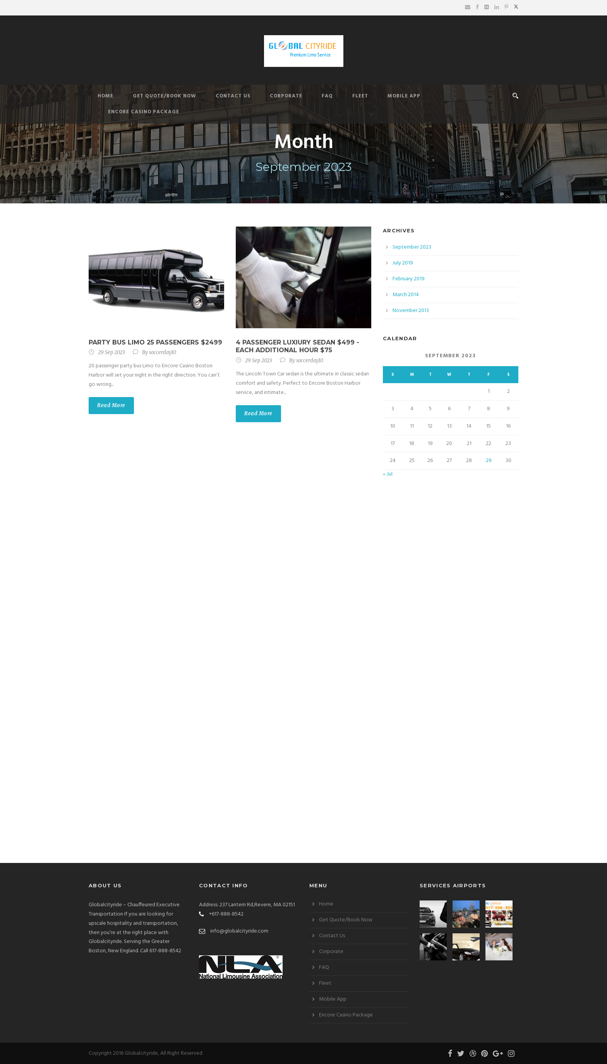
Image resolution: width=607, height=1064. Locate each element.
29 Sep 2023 (111, 352)
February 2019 (409, 279)
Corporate (286, 96)
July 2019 (403, 263)
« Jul (388, 474)
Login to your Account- (114, 7)
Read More (111, 405)
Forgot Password (197, 7)
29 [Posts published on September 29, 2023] (489, 460)
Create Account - (159, 7)
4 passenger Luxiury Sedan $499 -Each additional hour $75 (297, 346)
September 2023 (412, 247)
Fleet (360, 96)
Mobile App (404, 96)
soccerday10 (162, 352)
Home (105, 96)
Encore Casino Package (143, 112)
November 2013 (411, 310)
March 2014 (406, 294)
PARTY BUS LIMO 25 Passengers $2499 (155, 342)
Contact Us (233, 96)
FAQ (327, 96)
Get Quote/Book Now (164, 96)
